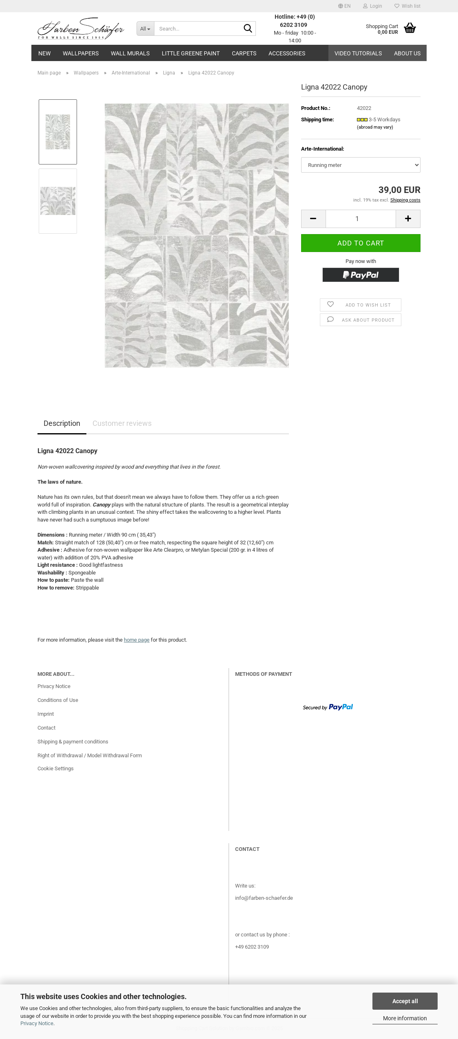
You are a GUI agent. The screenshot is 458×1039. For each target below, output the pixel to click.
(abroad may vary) (375, 127)
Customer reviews (122, 423)
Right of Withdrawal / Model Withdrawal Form (89, 755)
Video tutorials (358, 53)
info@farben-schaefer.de (264, 898)
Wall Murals (130, 53)
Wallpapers (81, 53)
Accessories (287, 53)
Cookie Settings (55, 768)
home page (137, 640)
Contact (46, 728)
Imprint (45, 714)
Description (62, 423)
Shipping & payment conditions (72, 742)
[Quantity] (361, 219)
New (44, 53)
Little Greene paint (191, 53)
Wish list (407, 6)
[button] (344, 6)
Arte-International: (322, 149)
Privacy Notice (36, 1023)
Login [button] (372, 6)
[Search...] (145, 28)
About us (407, 53)
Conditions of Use (57, 700)
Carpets (244, 53)
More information (405, 1018)
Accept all (405, 1001)
